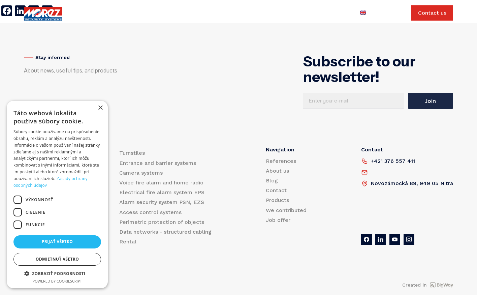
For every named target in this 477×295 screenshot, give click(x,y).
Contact (207, 14)
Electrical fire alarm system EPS (161, 192)
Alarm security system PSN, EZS (161, 202)
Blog (184, 14)
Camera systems (141, 173)
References (124, 14)
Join (430, 100)
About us (158, 14)
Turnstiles (132, 153)
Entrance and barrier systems (157, 163)
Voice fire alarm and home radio (161, 182)
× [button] (100, 108)
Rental (127, 241)
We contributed (246, 14)
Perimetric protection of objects (161, 222)
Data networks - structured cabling (165, 232)
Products (89, 14)
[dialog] (57, 194)
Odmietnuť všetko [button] (57, 259)
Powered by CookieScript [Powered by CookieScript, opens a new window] (57, 281)
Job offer (287, 14)
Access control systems (150, 212)
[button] (57, 273)
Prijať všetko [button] (57, 241)
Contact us (432, 14)
